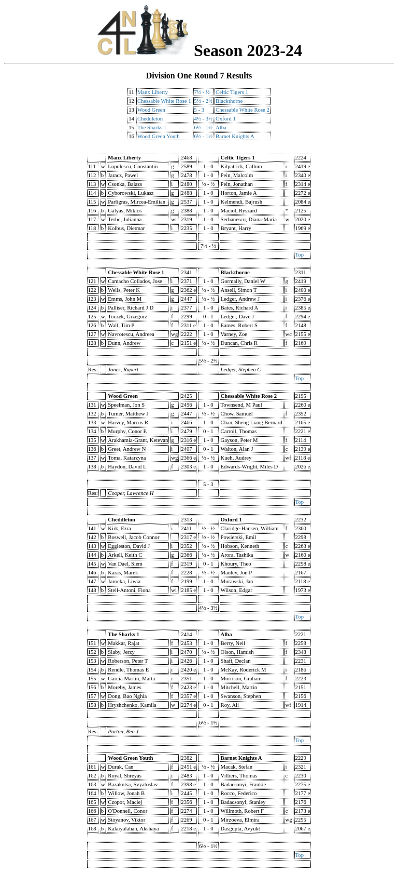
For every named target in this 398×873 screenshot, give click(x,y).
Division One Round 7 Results (199, 75)
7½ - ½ (202, 92)
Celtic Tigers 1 (232, 92)
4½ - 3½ (203, 119)
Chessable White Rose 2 (242, 110)
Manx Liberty (152, 92)
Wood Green (151, 110)
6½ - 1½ (203, 127)
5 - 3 (199, 110)
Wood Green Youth (158, 136)
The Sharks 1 (151, 127)
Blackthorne (229, 101)
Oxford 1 (226, 119)
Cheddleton (150, 119)
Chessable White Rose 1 (164, 101)
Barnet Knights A (235, 136)
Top (299, 255)
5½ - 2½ (203, 101)
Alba (221, 127)
